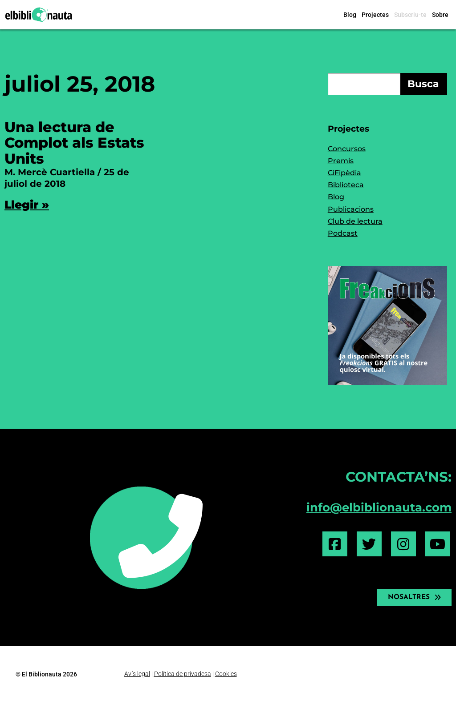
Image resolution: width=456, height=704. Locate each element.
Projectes (375, 14)
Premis (341, 161)
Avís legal (137, 673)
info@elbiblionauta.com (379, 507)
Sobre (440, 14)
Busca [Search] (423, 84)
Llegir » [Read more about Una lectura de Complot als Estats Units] (26, 204)
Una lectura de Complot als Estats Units (74, 142)
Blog (349, 14)
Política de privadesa (182, 673)
